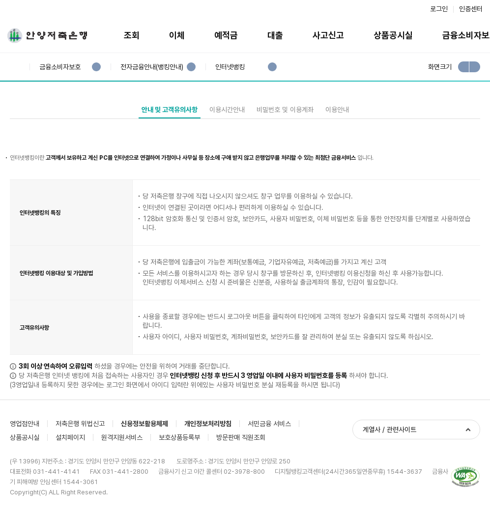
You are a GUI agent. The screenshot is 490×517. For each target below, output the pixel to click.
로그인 (439, 8)
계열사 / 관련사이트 (389, 429)
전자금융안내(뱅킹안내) (151, 67)
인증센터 (471, 8)
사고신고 (328, 35)
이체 (177, 35)
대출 (275, 35)
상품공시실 (393, 35)
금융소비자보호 (60, 67)
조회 (132, 35)
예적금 (226, 35)
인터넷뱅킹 (230, 67)
